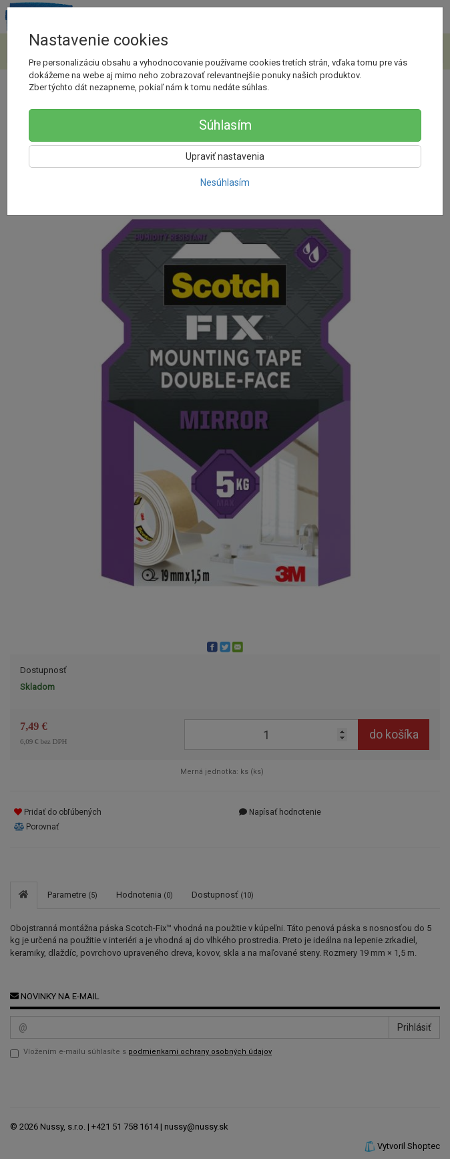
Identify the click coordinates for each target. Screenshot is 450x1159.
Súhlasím (225, 125)
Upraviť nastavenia (225, 156)
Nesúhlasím (225, 182)
